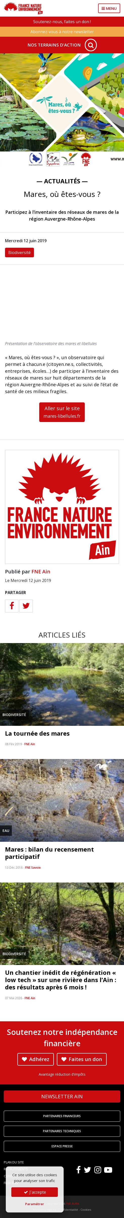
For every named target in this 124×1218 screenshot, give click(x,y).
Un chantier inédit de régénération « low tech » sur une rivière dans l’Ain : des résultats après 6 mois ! (60, 979)
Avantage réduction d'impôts (62, 1074)
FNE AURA (72, 1203)
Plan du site (14, 1162)
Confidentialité (68, 1209)
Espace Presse (62, 1146)
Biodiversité (19, 252)
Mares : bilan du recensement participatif (49, 853)
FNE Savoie (33, 867)
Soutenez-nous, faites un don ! (62, 21)
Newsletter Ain (62, 1096)
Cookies (85, 1209)
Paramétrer (34, 1204)
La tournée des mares (37, 733)
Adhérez (35, 1059)
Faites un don (81, 1059)
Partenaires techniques (62, 1131)
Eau (6, 830)
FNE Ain (40, 571)
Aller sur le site (62, 412)
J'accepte (34, 1192)
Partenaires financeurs (62, 1116)
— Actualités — (62, 181)
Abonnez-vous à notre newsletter (62, 31)
